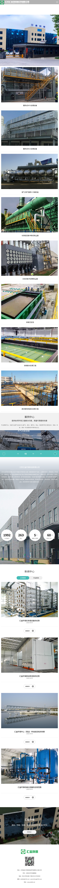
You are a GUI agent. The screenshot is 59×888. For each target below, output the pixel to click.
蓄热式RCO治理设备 (30, 149)
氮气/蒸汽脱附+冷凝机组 (30, 192)
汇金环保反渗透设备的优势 (29, 620)
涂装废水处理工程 (30, 365)
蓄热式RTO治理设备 (30, 105)
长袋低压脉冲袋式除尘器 (30, 235)
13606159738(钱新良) (31, 873)
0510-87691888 (26, 876)
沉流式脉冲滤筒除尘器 (30, 279)
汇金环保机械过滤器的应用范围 (29, 787)
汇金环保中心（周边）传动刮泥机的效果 (29, 731)
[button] (3, 453)
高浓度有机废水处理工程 (30, 409)
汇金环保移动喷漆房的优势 (29, 676)
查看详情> (23, 449)
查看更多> (29, 832)
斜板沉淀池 (30, 322)
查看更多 (27, 631)
